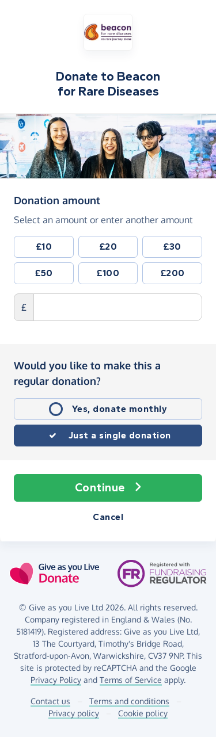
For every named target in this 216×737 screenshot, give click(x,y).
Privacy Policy (56, 680)
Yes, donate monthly (120, 408)
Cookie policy (143, 713)
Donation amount (57, 200)
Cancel (108, 516)
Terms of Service (131, 680)
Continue (108, 488)
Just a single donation (120, 435)
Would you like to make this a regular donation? (87, 373)
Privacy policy (73, 713)
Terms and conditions (129, 701)
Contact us (50, 701)
